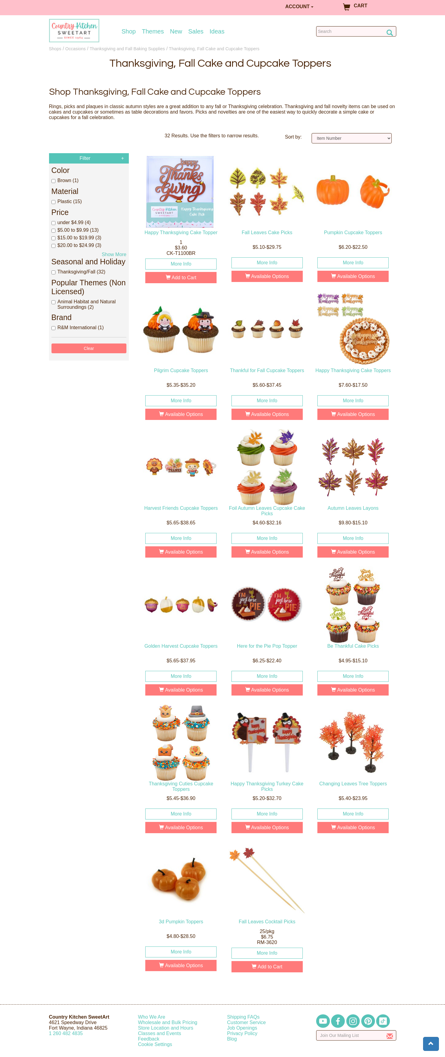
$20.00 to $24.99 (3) (76, 245)
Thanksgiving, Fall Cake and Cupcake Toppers (214, 48)
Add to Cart (181, 277)
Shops (55, 48)
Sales (195, 31)
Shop (129, 31)
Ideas (217, 31)
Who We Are (151, 1017)
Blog (232, 1038)
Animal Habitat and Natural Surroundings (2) (83, 304)
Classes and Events (159, 1033)
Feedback (148, 1038)
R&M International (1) (77, 327)
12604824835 (66, 1033)
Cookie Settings (155, 1044)
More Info (181, 263)
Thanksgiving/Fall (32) (78, 271)
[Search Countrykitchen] (356, 31)
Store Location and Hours (165, 1028)
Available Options (267, 276)
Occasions (75, 48)
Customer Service (246, 1022)
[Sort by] (352, 138)
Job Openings (242, 1028)
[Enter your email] (356, 1035)
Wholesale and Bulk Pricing (167, 1022)
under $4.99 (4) (71, 222)
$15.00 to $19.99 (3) (76, 237)
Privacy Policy (242, 1033)
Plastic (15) (66, 201)
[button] (431, 1044)
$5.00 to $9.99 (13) (75, 230)
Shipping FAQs (243, 1017)
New (176, 31)
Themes (153, 31)
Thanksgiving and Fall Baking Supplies (127, 48)
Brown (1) (65, 180)
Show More (114, 254)
